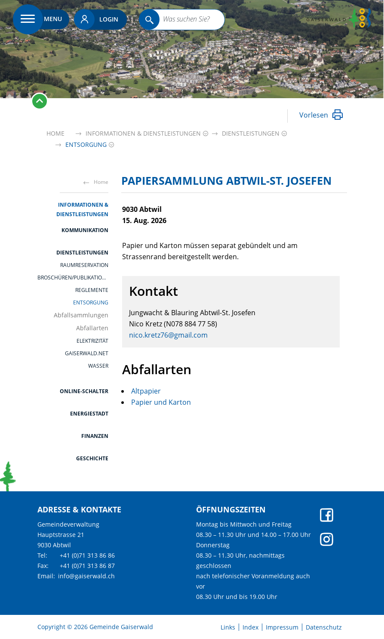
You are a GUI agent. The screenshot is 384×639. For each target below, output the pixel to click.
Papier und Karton (161, 402)
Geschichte (92, 458)
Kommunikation (84, 230)
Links (228, 627)
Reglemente (91, 290)
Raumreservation (84, 265)
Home (55, 133)
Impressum (282, 627)
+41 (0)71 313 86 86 (87, 555)
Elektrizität (92, 341)
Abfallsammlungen (81, 315)
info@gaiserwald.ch (86, 576)
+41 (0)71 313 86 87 (87, 565)
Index (250, 627)
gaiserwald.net (86, 353)
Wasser (98, 366)
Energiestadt (89, 413)
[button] (143, 133)
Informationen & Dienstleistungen (82, 209)
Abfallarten (92, 328)
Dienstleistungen (82, 252)
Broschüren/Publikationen (72, 277)
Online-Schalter (84, 391)
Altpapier (146, 391)
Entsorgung (90, 302)
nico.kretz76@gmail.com (168, 335)
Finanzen (94, 436)
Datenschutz (324, 627)
